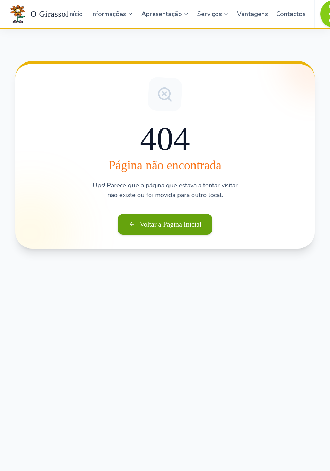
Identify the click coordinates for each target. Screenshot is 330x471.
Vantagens (252, 14)
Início (75, 14)
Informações (112, 14)
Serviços (213, 14)
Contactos (291, 14)
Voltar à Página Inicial (165, 224)
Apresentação (165, 14)
